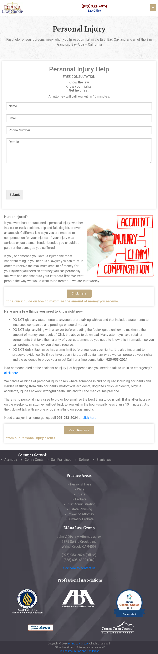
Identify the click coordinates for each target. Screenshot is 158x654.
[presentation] (38, 183)
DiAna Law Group (78, 643)
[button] (79, 294)
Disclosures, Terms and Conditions (79, 651)
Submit (15, 195)
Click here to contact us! (79, 568)
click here (11, 373)
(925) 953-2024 (94, 6)
